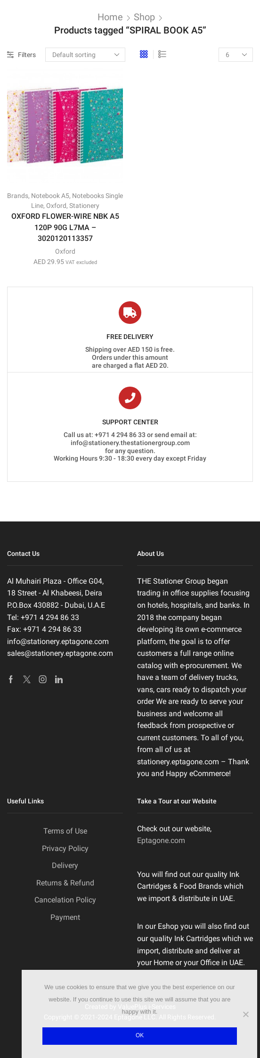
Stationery (84, 205)
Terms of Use (65, 831)
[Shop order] (85, 55)
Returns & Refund (65, 882)
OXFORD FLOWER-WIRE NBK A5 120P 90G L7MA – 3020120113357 (65, 227)
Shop (144, 17)
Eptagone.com (161, 840)
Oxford (56, 205)
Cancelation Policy (65, 899)
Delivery (65, 865)
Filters (21, 54)
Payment (65, 917)
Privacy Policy (65, 848)
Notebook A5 (50, 195)
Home (110, 17)
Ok (140, 1035)
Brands (17, 195)
